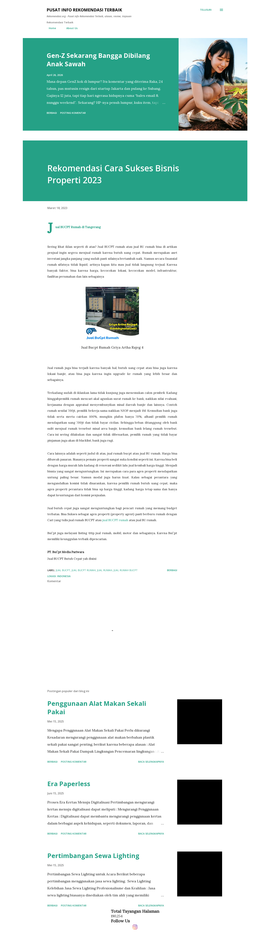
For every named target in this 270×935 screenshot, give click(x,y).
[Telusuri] (206, 10)
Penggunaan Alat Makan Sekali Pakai (96, 707)
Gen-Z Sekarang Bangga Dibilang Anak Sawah (98, 59)
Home (50, 28)
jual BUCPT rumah (115, 520)
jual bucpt (63, 570)
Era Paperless (68, 783)
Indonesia (64, 576)
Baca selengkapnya (151, 761)
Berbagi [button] (52, 113)
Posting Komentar (73, 113)
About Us (69, 28)
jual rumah (104, 570)
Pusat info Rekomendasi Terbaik (84, 10)
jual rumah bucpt (126, 570)
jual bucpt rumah (84, 570)
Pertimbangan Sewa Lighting (93, 855)
